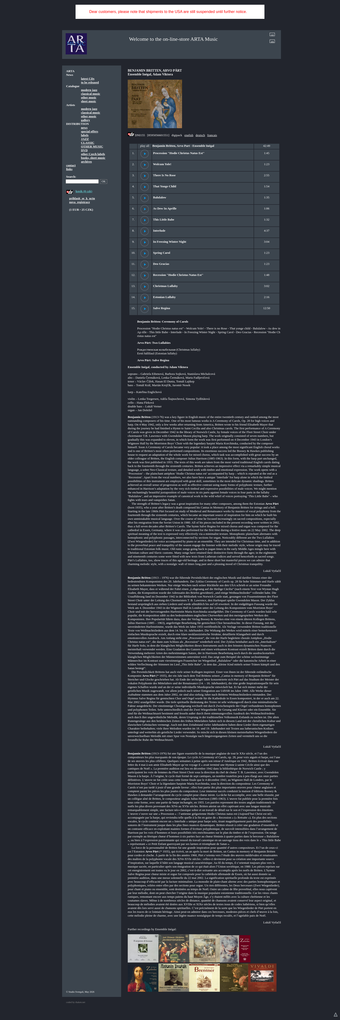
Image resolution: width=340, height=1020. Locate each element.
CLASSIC (87, 142)
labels (85, 135)
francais (212, 135)
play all (144, 145)
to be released (90, 82)
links (69, 169)
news (84, 127)
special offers (89, 131)
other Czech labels (93, 154)
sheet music (88, 101)
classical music (90, 93)
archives (86, 161)
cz (272, 34)
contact (71, 165)
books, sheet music (93, 158)
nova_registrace (79, 202)
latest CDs (87, 78)
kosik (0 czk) (84, 191)
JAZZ (85, 139)
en (272, 41)
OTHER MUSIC (92, 146)
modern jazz (89, 90)
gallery (85, 120)
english (188, 135)
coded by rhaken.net (75, 1002)
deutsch (200, 135)
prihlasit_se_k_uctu (82, 198)
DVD (84, 150)
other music (88, 97)
